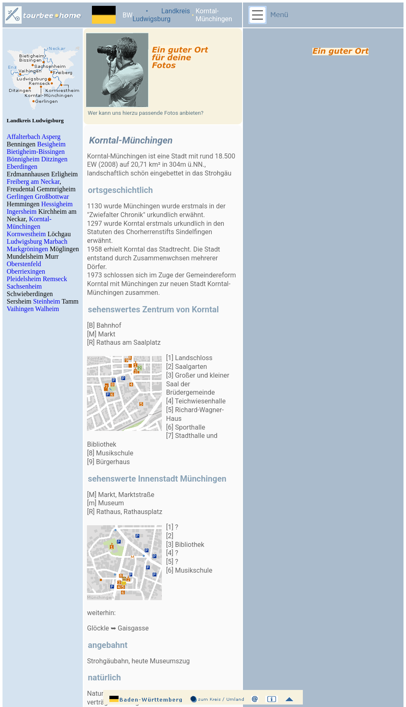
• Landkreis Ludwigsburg (161, 15)
